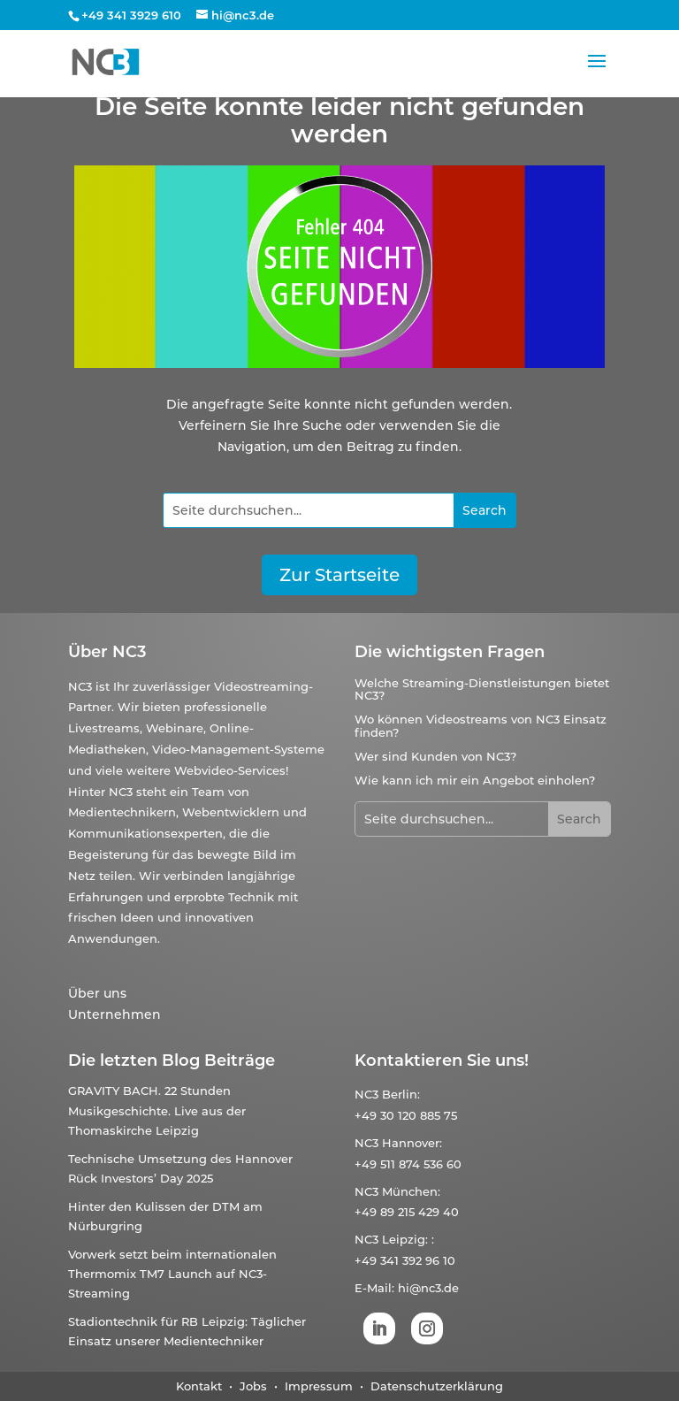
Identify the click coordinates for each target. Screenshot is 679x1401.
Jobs (253, 1386)
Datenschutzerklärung (436, 1386)
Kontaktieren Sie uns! (442, 1060)
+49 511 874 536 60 (408, 1164)
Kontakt (199, 1386)
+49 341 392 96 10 (405, 1260)
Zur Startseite (339, 575)
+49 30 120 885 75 (406, 1115)
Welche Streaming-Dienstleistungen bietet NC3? (482, 689)
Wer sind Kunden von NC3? (435, 756)
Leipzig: (405, 1239)
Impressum (319, 1386)
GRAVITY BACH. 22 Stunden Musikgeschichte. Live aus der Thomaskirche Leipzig (157, 1110)
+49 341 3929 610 (131, 15)
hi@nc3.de (428, 1288)
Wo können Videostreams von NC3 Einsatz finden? (481, 725)
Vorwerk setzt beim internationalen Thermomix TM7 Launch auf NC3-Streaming (172, 1273)
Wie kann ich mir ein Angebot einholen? (475, 780)
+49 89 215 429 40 (407, 1212)
